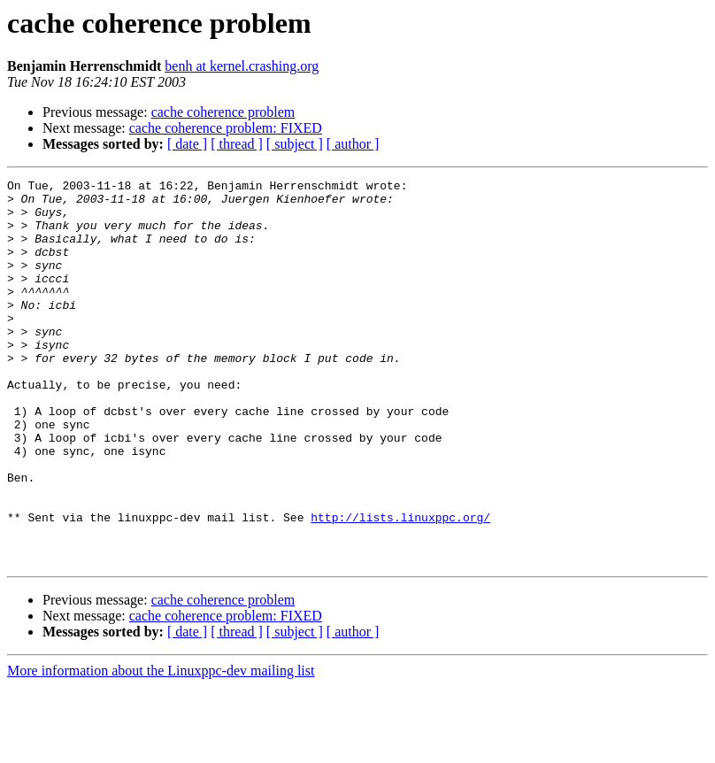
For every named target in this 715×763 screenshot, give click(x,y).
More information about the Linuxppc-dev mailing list (160, 747)
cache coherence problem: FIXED (225, 127)
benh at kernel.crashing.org (242, 65)
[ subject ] (294, 143)
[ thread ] (237, 143)
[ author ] (353, 143)
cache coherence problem (223, 111)
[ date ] (187, 143)
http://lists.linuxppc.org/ (400, 586)
